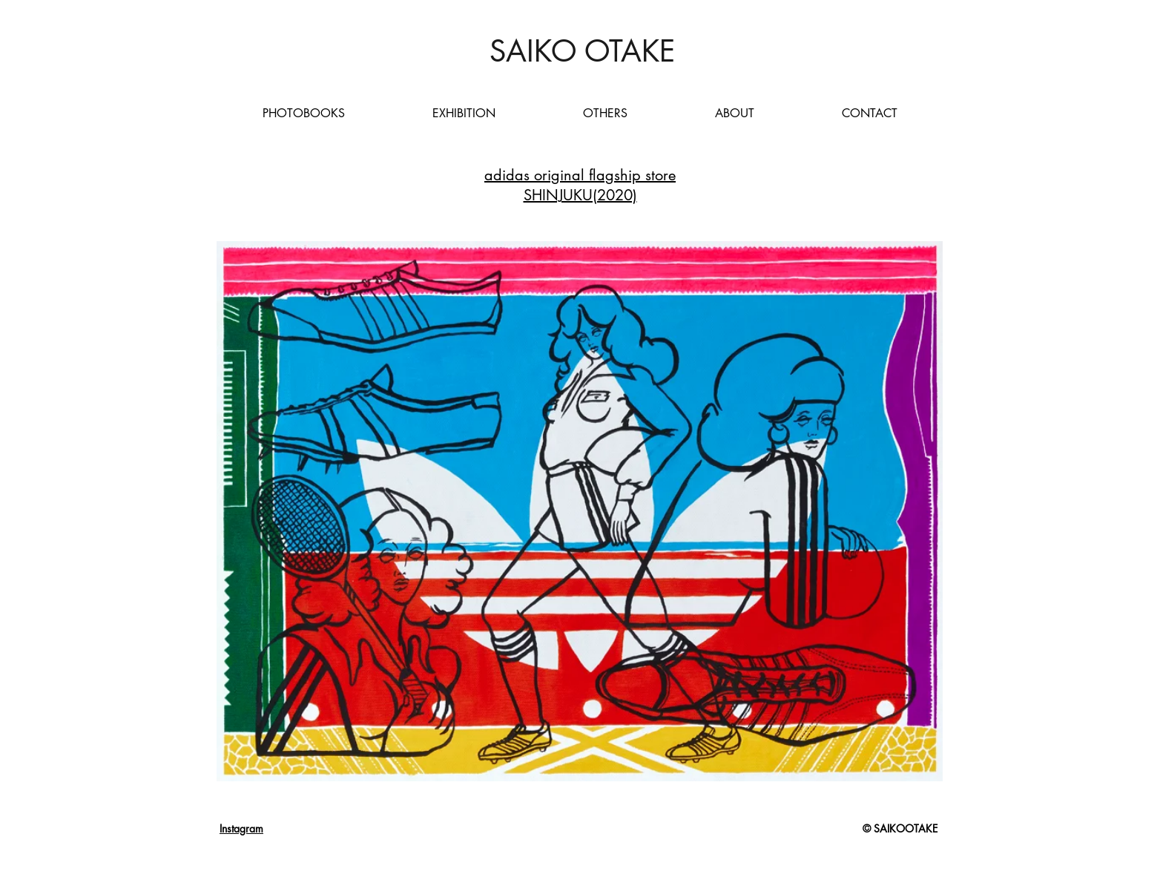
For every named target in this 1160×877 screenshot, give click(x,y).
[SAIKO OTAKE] (582, 51)
